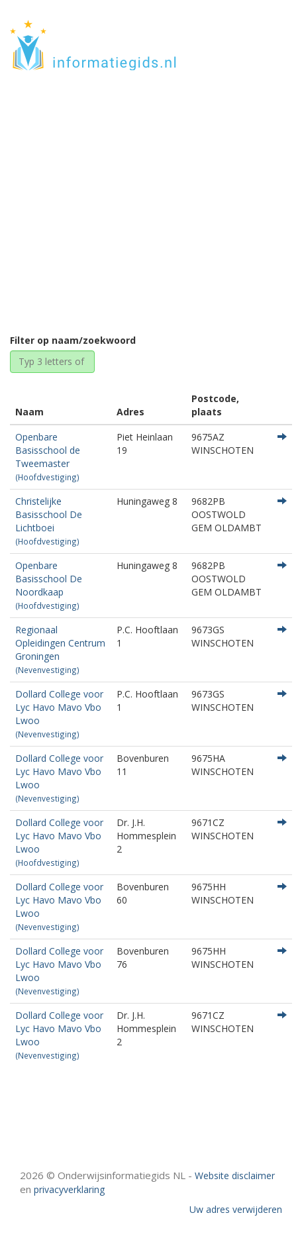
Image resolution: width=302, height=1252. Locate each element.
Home (95, 213)
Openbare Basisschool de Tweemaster (47, 456)
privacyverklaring (69, 1189)
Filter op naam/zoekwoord (73, 340)
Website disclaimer (235, 1175)
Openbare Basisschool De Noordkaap (48, 585)
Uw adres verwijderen (235, 1209)
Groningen (146, 213)
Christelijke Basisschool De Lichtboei (48, 521)
